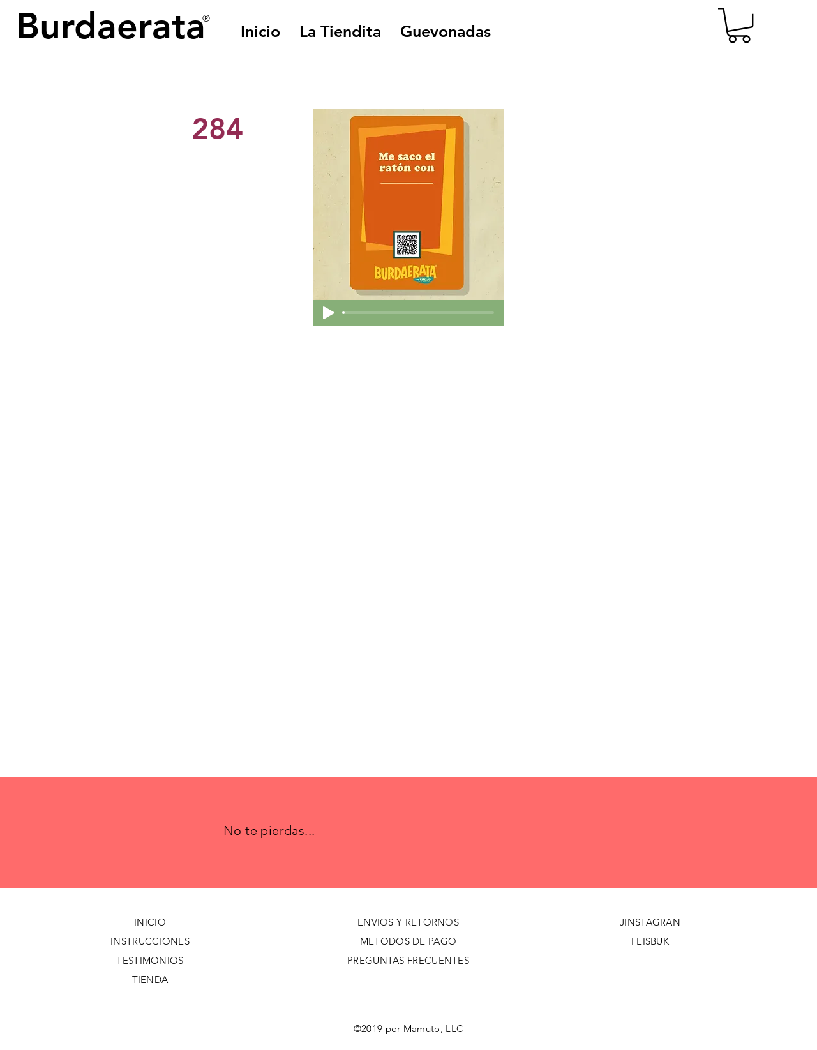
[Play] (328, 312)
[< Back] (234, 87)
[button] (445, 31)
